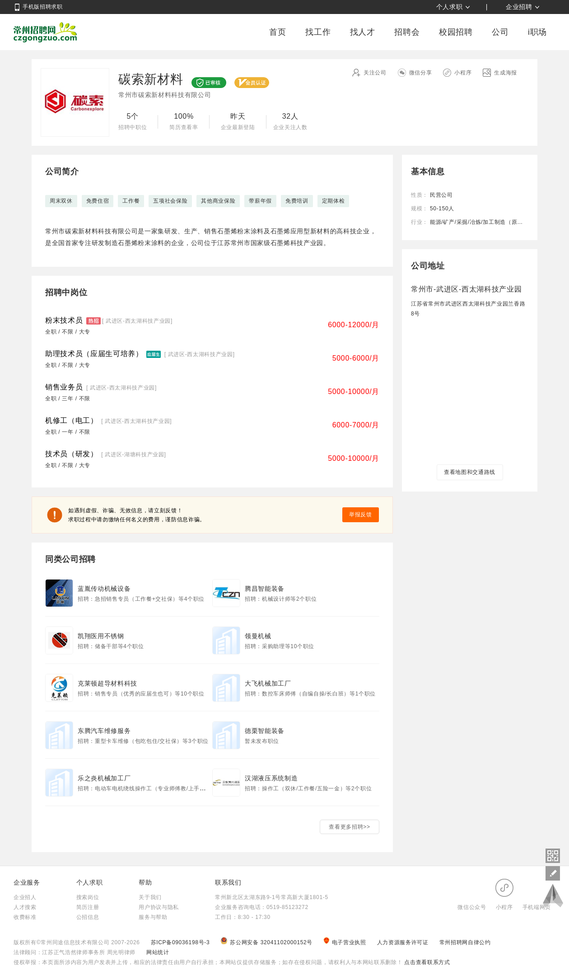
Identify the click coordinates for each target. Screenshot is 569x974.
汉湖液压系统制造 (271, 778)
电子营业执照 (345, 942)
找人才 (362, 32)
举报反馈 (360, 514)
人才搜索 (25, 907)
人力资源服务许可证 (403, 942)
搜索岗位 (87, 897)
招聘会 (407, 32)
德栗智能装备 (264, 730)
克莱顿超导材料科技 (107, 683)
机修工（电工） (71, 420)
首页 (277, 32)
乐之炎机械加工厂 (104, 778)
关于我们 (150, 897)
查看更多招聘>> (349, 827)
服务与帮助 (153, 917)
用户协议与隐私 (159, 907)
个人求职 (449, 6)
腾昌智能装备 (264, 588)
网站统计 (157, 952)
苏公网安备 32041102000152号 (267, 942)
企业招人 (25, 897)
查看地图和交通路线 (469, 472)
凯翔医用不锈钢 (101, 636)
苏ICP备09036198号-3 (180, 942)
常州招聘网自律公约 (465, 942)
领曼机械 (258, 636)
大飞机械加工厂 (268, 683)
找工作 (318, 32)
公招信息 (87, 917)
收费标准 (25, 917)
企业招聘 (519, 6)
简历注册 (87, 907)
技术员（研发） (71, 454)
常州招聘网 (45, 32)
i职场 (537, 32)
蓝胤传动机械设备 (104, 588)
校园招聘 (456, 32)
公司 (500, 32)
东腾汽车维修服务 (104, 730)
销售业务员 (64, 387)
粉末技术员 (64, 320)
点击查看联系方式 (426, 962)
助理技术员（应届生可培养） (94, 353)
